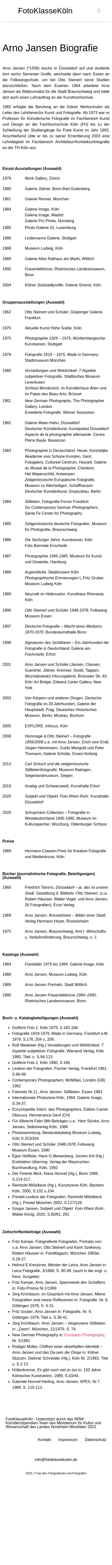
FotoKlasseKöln (45, 10)
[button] (99, 10)
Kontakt (44, 1440)
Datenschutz (95, 1440)
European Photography (84, 1335)
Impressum (68, 1440)
